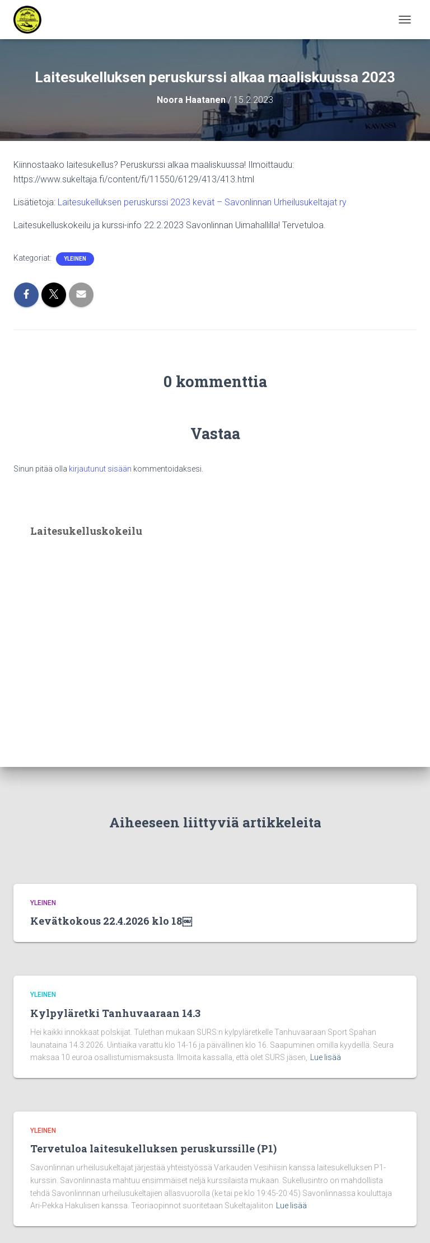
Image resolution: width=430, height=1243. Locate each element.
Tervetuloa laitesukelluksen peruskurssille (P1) (153, 1148)
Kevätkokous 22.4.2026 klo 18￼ (111, 920)
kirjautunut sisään (100, 468)
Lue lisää (325, 1057)
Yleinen (75, 259)
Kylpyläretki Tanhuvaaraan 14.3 (115, 1013)
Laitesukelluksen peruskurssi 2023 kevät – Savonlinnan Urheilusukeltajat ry (202, 202)
